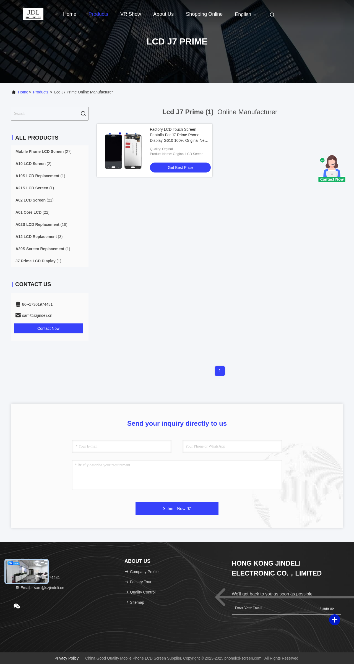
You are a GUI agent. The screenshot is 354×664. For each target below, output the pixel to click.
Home (69, 14)
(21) (34, 200)
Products (98, 14)
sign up (325, 608)
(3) (39, 236)
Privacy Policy (66, 658)
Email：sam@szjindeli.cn (39, 587)
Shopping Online (204, 14)
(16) (41, 224)
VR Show (130, 14)
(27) (43, 151)
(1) (40, 176)
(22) (32, 212)
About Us (163, 14)
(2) (33, 163)
